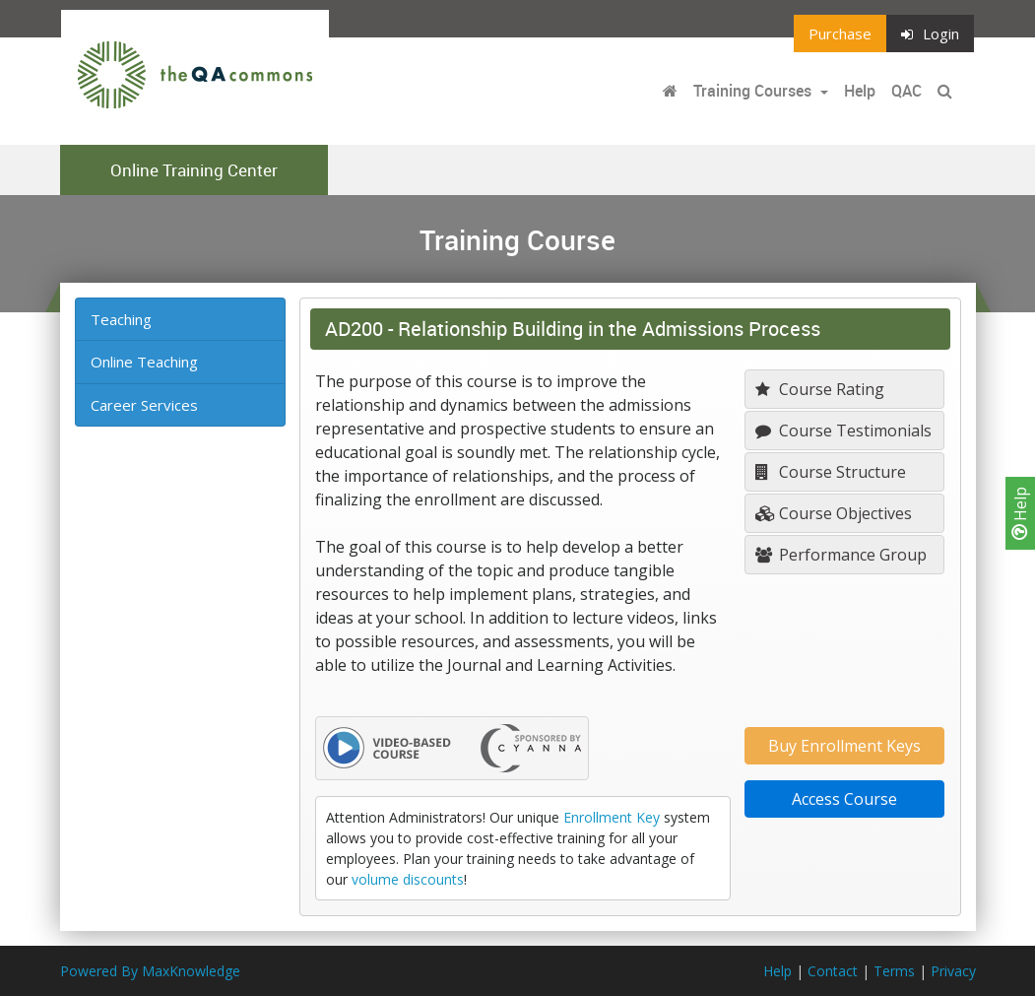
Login (930, 33)
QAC (906, 90)
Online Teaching (144, 361)
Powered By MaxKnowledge (150, 971)
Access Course (844, 799)
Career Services (144, 405)
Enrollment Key (611, 817)
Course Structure (830, 472)
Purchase (840, 33)
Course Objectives (833, 513)
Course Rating (819, 389)
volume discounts (408, 879)
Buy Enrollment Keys (844, 746)
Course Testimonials (843, 430)
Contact (833, 971)
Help (1020, 513)
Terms (894, 971)
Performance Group (841, 554)
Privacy (953, 971)
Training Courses (754, 90)
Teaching (121, 319)
